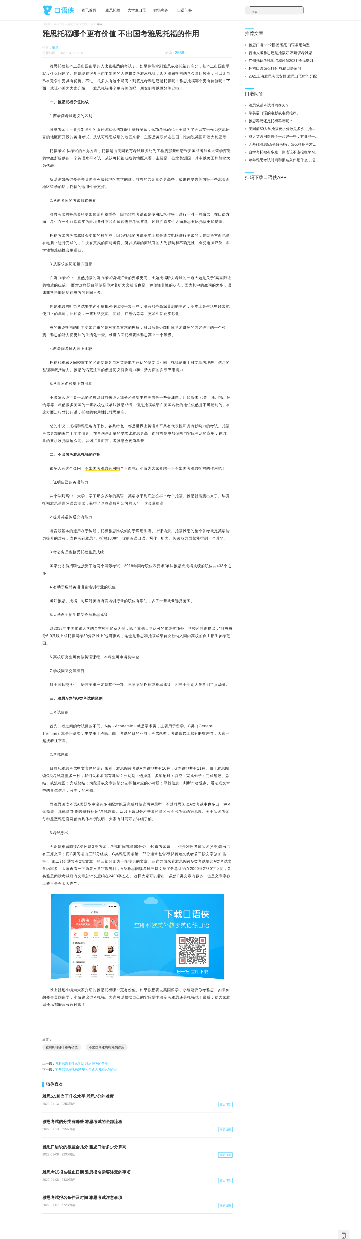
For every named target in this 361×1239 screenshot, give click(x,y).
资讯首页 (89, 10)
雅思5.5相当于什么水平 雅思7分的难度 (78, 1096)
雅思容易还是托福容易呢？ (271, 121)
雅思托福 (112, 10)
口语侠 (58, 10)
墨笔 (55, 47)
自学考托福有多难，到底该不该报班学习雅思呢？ (284, 152)
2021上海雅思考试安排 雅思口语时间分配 (283, 76)
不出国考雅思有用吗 (102, 468)
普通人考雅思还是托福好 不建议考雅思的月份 (284, 53)
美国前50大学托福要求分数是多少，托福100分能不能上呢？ (284, 129)
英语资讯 (59, 24)
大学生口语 (137, 10)
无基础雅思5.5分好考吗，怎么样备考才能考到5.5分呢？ (284, 144)
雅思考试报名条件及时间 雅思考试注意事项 (82, 1197)
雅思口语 (87, 24)
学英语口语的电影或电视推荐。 (274, 113)
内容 (99, 24)
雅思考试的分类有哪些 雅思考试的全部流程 (82, 1121)
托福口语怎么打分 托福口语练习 (275, 68)
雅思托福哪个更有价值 (62, 1047)
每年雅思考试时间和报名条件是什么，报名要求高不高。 (284, 160)
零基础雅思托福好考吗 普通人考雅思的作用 (86, 1069)
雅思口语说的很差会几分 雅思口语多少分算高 (84, 1147)
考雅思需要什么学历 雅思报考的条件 (81, 1063)
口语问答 (184, 10)
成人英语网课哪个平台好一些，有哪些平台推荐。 (284, 137)
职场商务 (160, 10)
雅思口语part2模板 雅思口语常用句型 (279, 45)
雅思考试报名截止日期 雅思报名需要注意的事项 (86, 1172)
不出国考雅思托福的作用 (106, 1047)
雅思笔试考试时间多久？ (269, 105)
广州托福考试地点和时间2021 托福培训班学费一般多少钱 (284, 61)
